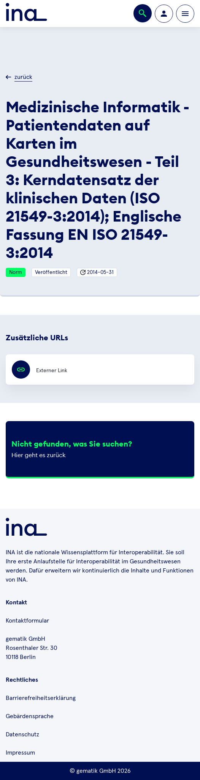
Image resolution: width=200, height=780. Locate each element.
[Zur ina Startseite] (26, 13)
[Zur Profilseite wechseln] (164, 14)
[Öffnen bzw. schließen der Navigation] (185, 14)
